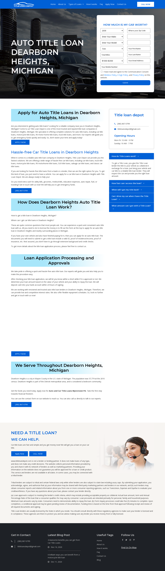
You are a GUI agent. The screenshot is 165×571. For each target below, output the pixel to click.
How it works (91, 4)
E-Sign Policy (122, 75)
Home (53, 4)
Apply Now (109, 4)
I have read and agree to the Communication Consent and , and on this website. (125, 75)
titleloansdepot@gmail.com (129, 129)
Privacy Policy (138, 75)
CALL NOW (145, 4)
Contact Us (121, 4)
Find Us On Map (129, 547)
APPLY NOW (20, 142)
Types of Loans (75, 4)
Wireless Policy (110, 75)
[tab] (131, 156)
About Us (62, 4)
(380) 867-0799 (21, 190)
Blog (99, 560)
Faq (101, 4)
